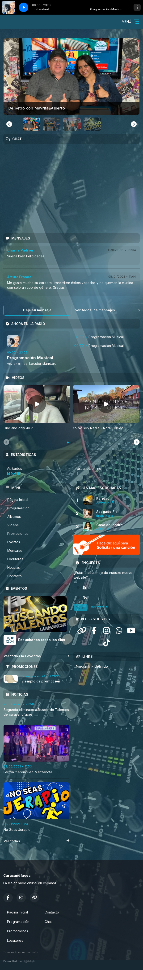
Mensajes (15, 550)
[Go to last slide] (9, 124)
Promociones (17, 534)
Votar (80, 607)
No (85, 597)
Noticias (13, 567)
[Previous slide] (6, 442)
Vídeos (13, 525)
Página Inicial (17, 500)
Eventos (13, 542)
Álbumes (14, 517)
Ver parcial (99, 607)
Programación (18, 508)
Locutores (15, 559)
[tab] (68, 442)
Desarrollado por (19, 961)
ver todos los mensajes (107, 310)
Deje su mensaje (37, 310)
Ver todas (36, 841)
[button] (31, 124)
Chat (48, 922)
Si (84, 587)
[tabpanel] (37, 410)
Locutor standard (42, 363)
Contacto (14, 576)
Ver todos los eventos (36, 656)
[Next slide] (134, 124)
